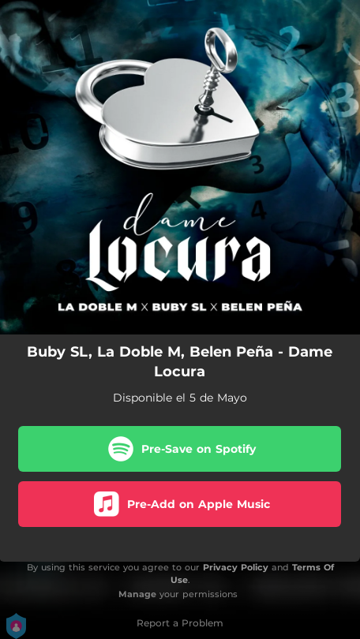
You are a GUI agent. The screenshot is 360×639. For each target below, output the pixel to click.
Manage (137, 594)
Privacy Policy (235, 567)
